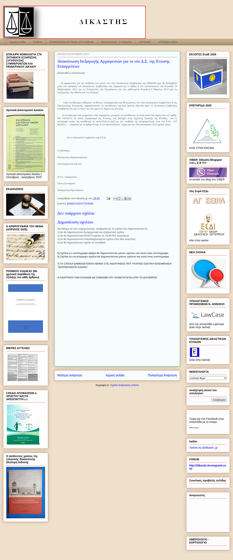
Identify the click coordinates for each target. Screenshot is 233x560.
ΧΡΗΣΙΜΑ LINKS (168, 42)
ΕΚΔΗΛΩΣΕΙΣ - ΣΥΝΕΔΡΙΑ (116, 42)
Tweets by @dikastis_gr (203, 447)
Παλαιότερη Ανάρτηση (162, 375)
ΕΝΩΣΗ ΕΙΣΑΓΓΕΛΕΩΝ (80, 203)
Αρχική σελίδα (18, 42)
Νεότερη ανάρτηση (69, 375)
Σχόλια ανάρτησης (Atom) (124, 385)
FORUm (37, 42)
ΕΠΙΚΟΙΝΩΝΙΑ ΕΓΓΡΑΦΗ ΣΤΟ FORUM (71, 42)
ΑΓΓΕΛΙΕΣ (145, 42)
